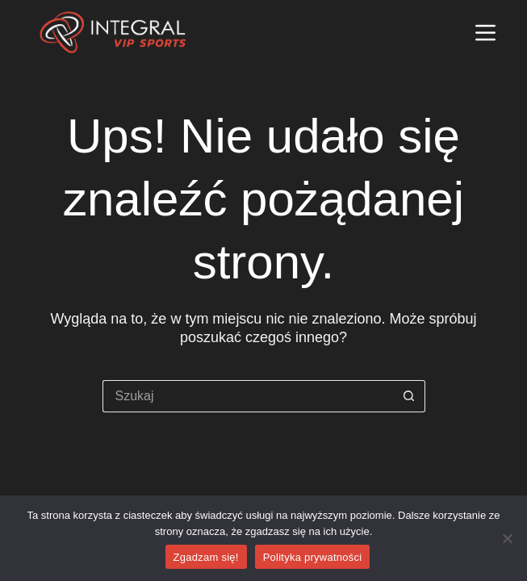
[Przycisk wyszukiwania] (409, 396)
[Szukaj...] (247, 396)
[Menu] (485, 33)
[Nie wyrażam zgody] (507, 538)
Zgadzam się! (206, 557)
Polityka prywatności (312, 557)
